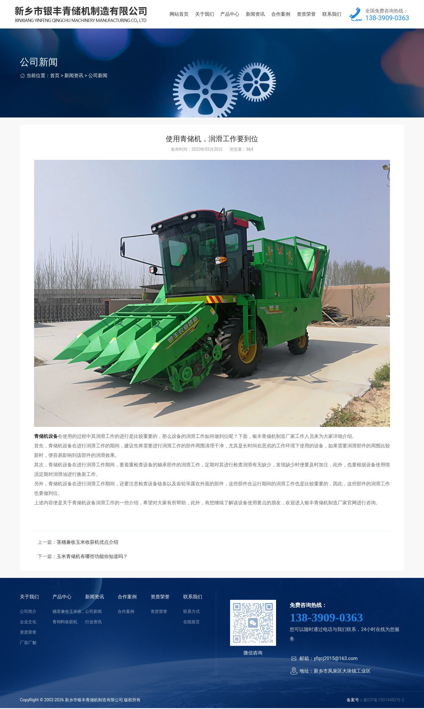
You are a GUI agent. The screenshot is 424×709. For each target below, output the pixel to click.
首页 (55, 77)
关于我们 (204, 15)
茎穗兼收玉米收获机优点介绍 (87, 543)
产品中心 (229, 15)
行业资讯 (93, 622)
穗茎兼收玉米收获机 (68, 612)
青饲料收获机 (64, 622)
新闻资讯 (255, 15)
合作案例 (280, 15)
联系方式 (191, 612)
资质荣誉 (306, 15)
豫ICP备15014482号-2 (383, 701)
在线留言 (191, 622)
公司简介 (28, 612)
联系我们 (331, 15)
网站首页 (179, 15)
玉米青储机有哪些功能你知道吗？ (92, 557)
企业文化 (28, 622)
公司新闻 (97, 77)
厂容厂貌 (28, 643)
